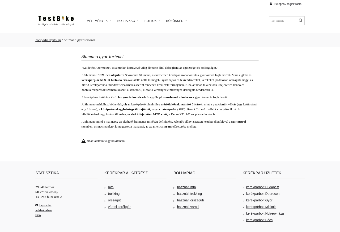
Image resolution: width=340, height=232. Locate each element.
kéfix (38, 215)
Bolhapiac (127, 20)
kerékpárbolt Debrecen (261, 194)
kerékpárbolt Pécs (258, 220)
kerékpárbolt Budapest (261, 187)
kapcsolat (43, 205)
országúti (113, 200)
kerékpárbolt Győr (257, 200)
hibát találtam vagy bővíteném (105, 141)
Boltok (152, 20)
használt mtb (185, 187)
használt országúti (189, 200)
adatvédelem (43, 210)
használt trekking (188, 194)
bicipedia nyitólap (48, 40)
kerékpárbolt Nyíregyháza (263, 213)
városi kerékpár (118, 207)
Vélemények (99, 20)
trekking (112, 194)
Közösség (176, 20)
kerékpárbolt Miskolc (259, 207)
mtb (109, 187)
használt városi (186, 207)
